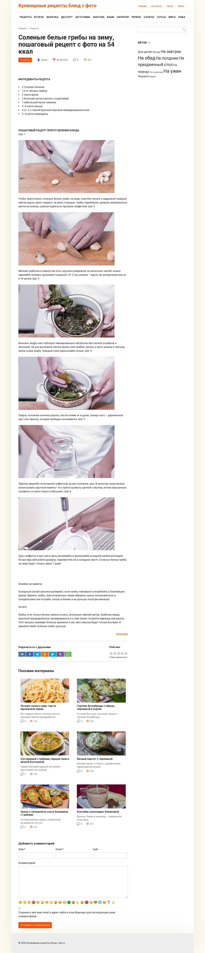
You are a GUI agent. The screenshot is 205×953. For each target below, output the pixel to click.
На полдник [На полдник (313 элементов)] (167, 58)
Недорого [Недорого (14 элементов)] (143, 76)
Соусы (161, 17)
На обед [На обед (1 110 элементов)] (146, 58)
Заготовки (82, 17)
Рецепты (26, 17)
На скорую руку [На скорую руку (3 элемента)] (156, 72)
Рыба (181, 17)
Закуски (98, 17)
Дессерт (67, 17)
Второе (39, 17)
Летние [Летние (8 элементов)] (156, 52)
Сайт (95, 849)
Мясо (172, 17)
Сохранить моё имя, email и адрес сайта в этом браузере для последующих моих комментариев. (66, 914)
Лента (170, 6)
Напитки (123, 17)
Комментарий (26, 863)
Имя (21, 849)
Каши (110, 17)
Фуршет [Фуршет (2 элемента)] (153, 77)
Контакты (156, 6)
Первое (136, 17)
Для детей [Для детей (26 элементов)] (145, 51)
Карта (181, 6)
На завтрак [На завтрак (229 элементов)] (171, 51)
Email (59, 849)
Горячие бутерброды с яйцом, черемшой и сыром (96, 708)
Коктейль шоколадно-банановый (98, 811)
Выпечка (52, 17)
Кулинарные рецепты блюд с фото (57, 5)
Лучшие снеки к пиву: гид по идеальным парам (38, 708)
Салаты (149, 17)
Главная (142, 6)
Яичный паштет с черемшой (94, 759)
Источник (122, 634)
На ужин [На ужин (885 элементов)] (172, 71)
